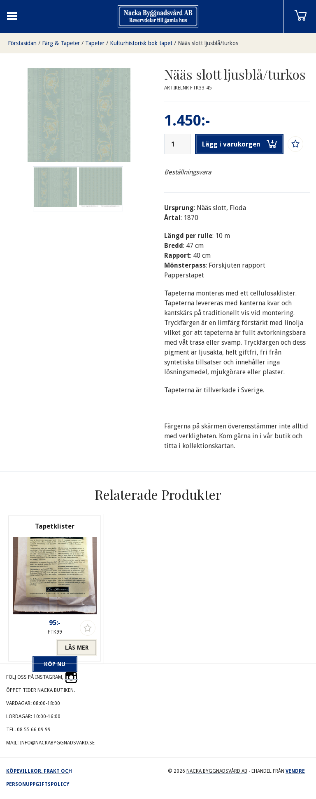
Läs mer (76, 647)
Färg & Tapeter (61, 43)
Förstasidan (22, 43)
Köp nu (34, 647)
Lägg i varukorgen (239, 144)
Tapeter (95, 43)
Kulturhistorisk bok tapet (141, 43)
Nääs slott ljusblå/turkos (208, 43)
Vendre (295, 771)
